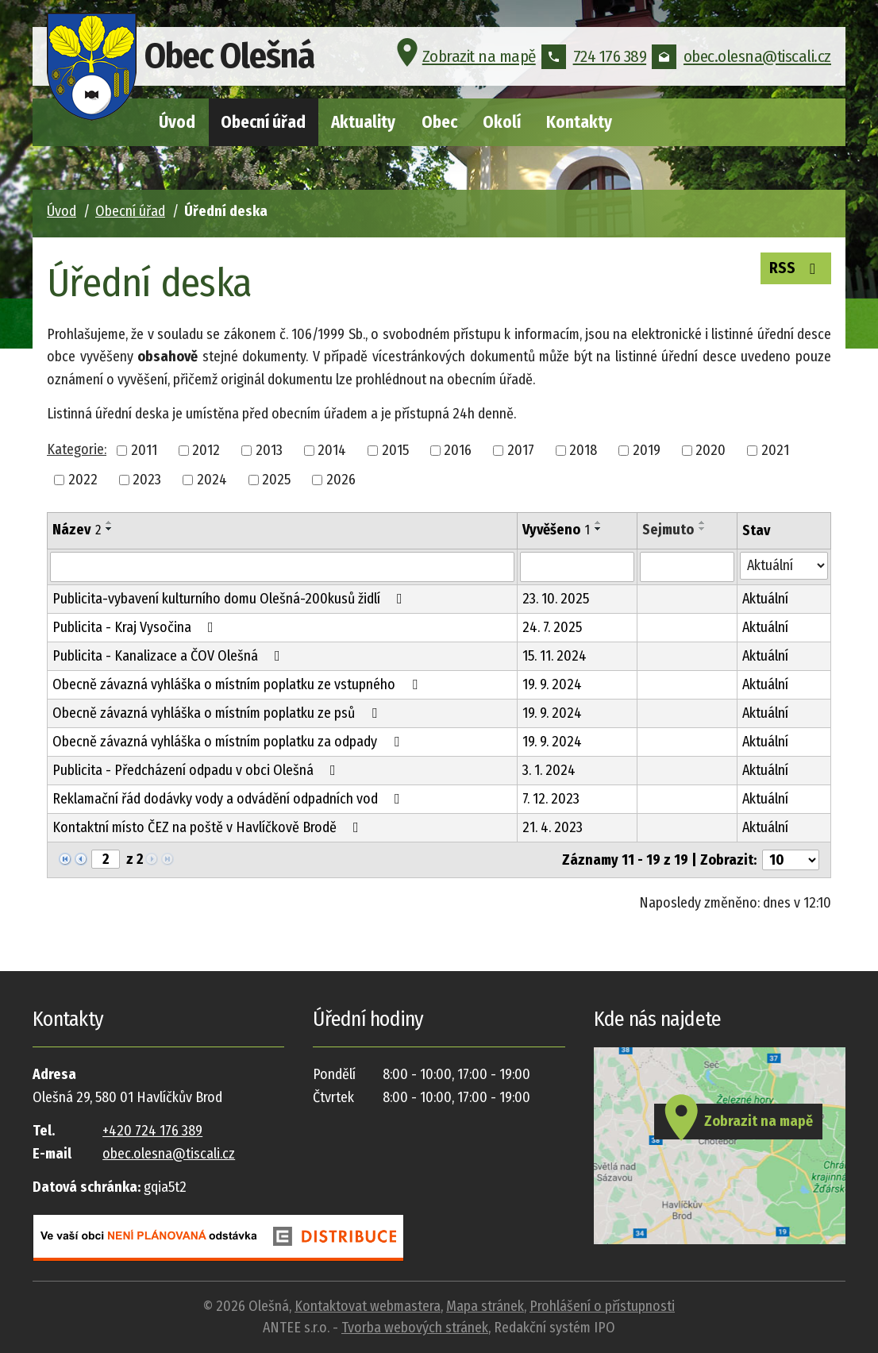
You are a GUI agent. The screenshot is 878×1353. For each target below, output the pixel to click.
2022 (83, 479)
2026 (341, 479)
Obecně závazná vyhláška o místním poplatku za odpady (229, 741)
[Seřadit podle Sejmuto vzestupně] (702, 522)
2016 (458, 450)
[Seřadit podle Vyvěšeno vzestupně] (598, 522)
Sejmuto (668, 529)
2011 (144, 450)
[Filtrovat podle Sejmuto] (687, 567)
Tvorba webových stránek (414, 1327)
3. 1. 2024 (549, 770)
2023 (147, 479)
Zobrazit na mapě (464, 58)
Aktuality (363, 122)
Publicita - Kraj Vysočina (136, 627)
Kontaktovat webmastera (368, 1306)
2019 (646, 450)
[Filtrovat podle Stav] (784, 566)
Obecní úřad (263, 122)
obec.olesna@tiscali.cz (741, 58)
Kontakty (579, 122)
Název (76, 529)
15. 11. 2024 (554, 656)
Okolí (502, 122)
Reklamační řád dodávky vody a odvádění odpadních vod (229, 799)
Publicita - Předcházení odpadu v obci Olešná (197, 770)
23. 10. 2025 (555, 598)
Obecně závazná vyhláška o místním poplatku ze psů (217, 713)
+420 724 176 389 (152, 1130)
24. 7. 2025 (552, 627)
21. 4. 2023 (552, 827)
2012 (206, 450)
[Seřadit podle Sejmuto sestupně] (702, 529)
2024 (212, 479)
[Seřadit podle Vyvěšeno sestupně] (598, 529)
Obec (439, 122)
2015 (395, 450)
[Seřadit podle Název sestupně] (109, 529)
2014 (332, 450)
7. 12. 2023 (551, 799)
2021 (775, 450)
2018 (583, 450)
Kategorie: (76, 449)
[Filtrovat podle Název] (282, 567)
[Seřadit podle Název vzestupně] (109, 522)
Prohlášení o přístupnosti (602, 1306)
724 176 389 (594, 58)
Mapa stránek (485, 1306)
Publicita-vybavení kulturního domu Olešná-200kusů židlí (230, 598)
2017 (520, 450)
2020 (710, 450)
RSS (795, 268)
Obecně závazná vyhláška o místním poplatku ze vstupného (238, 684)
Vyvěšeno (556, 529)
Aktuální (765, 598)
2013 (269, 450)
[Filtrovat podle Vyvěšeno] (576, 567)
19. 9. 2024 (552, 684)
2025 (276, 479)
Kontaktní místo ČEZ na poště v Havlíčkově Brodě (208, 827)
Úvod (177, 122)
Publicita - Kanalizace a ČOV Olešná (169, 656)
